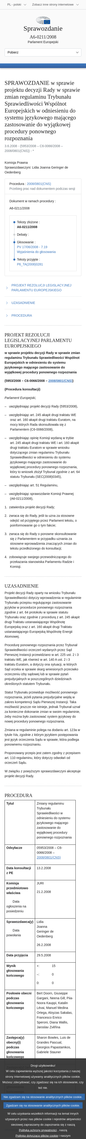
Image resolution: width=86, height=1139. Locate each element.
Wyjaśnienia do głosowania (36, 252)
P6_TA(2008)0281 (30, 264)
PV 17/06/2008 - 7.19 (32, 247)
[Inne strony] (55, 4)
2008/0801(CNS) (39, 184)
